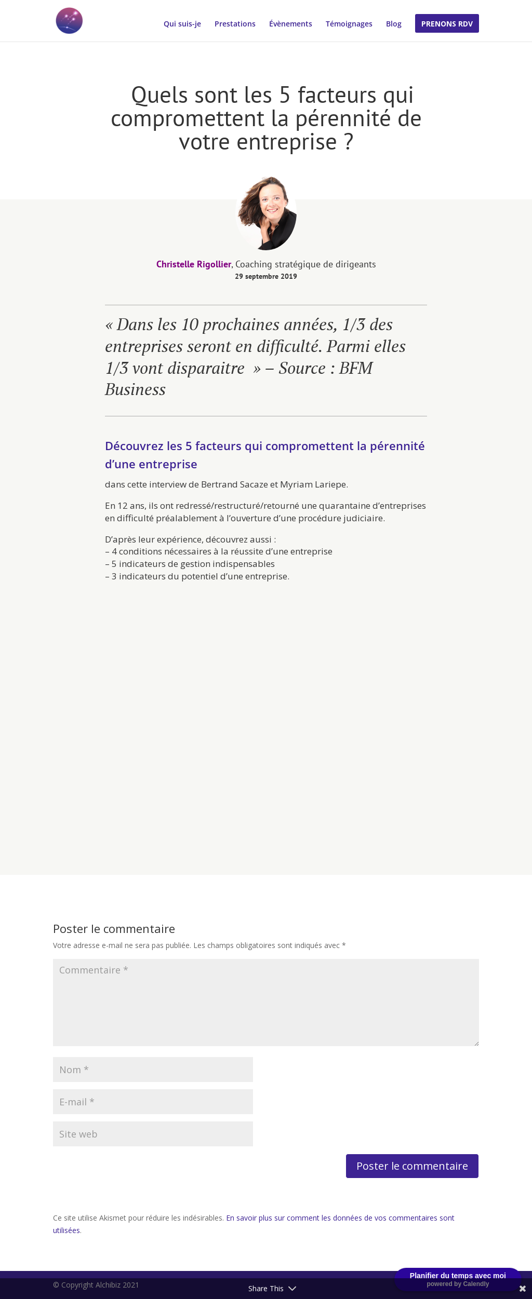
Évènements (290, 24)
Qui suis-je (182, 24)
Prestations (235, 24)
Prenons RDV (447, 24)
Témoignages (349, 24)
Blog (394, 24)
